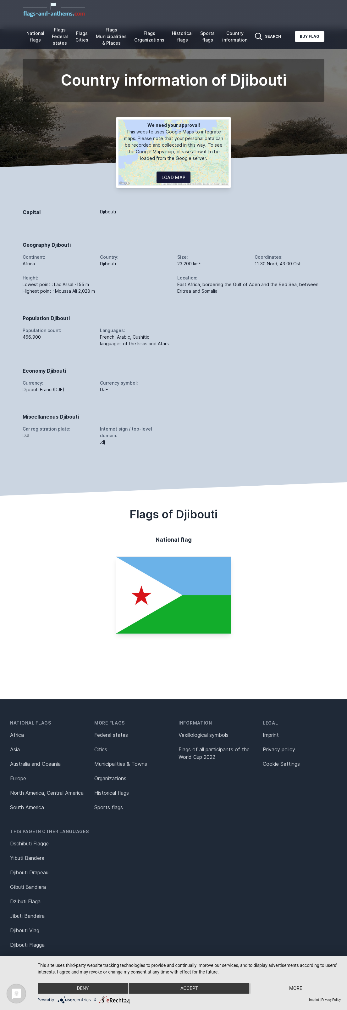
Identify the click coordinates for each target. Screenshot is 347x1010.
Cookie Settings (281, 764)
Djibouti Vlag (24, 930)
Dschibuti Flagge (29, 843)
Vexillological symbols (204, 735)
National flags (35, 36)
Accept (189, 988)
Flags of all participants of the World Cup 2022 (214, 753)
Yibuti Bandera (27, 858)
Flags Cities (81, 36)
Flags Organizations (149, 36)
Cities (100, 749)
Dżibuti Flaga (25, 901)
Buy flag (309, 36)
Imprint (271, 735)
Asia (15, 749)
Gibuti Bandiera (28, 887)
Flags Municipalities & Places (111, 36)
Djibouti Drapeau (29, 872)
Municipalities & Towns (120, 764)
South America (27, 807)
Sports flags (207, 36)
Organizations (110, 778)
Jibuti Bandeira (27, 916)
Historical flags (182, 36)
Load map (174, 177)
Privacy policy (279, 749)
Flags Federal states (60, 36)
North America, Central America (47, 793)
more (295, 988)
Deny (83, 988)
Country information (234, 36)
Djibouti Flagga (27, 945)
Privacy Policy (331, 1000)
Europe (18, 778)
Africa (17, 735)
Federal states (111, 735)
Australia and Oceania (35, 764)
